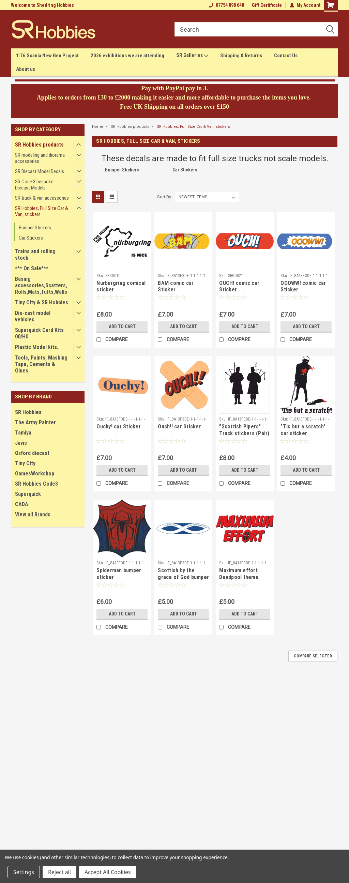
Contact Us (286, 55)
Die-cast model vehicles (32, 316)
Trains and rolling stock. (35, 254)
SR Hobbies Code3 (36, 484)
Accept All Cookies (108, 872)
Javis (21, 443)
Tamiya (23, 432)
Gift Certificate (267, 5)
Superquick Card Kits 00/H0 (39, 333)
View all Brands (32, 514)
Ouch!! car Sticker (179, 426)
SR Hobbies (28, 412)
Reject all (59, 872)
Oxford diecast (32, 453)
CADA (21, 504)
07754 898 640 (226, 5)
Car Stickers (31, 238)
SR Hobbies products (39, 144)
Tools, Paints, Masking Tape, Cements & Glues (41, 364)
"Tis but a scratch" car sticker (302, 430)
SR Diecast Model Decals (39, 171)
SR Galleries (192, 55)
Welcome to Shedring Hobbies (42, 5)
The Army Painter (35, 422)
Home (97, 126)
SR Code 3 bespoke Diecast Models (34, 185)
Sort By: (164, 196)
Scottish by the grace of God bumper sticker (183, 577)
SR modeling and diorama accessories (40, 158)
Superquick (28, 494)
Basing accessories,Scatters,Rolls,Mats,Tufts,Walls (41, 285)
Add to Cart (122, 326)
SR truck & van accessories (42, 198)
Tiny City (25, 463)
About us (25, 69)
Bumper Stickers (35, 228)
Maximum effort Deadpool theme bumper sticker (239, 577)
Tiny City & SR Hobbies (41, 302)
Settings (23, 872)
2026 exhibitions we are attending (127, 55)
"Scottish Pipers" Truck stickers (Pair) (244, 430)
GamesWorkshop (34, 473)
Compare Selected (313, 656)
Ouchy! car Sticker (118, 426)
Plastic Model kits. (36, 347)
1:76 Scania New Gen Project (47, 55)
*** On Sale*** (31, 268)
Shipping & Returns (241, 55)
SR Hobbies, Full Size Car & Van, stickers (41, 211)
